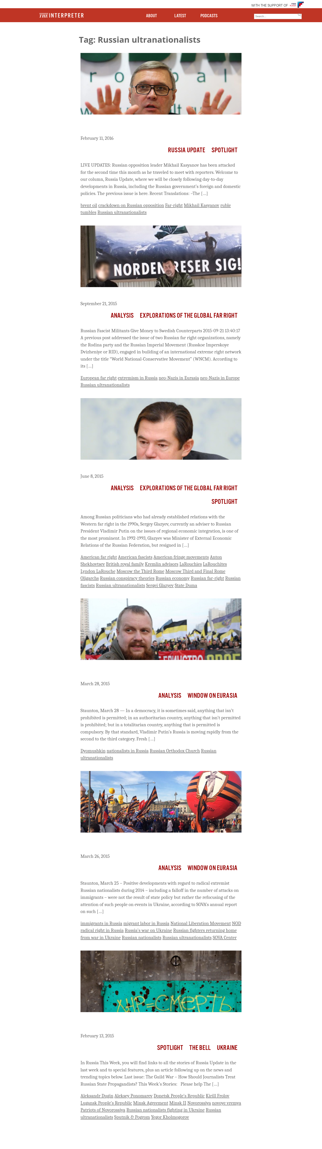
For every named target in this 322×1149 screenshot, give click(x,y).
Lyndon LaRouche (97, 571)
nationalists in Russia (128, 751)
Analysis (122, 316)
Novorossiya (199, 1103)
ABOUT (151, 16)
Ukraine (227, 1048)
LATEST (180, 16)
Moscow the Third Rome (140, 571)
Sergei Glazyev (160, 585)
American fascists (135, 557)
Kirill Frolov (217, 1096)
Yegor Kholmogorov (170, 1117)
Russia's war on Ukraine (148, 930)
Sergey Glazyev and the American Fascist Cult (133, 467)
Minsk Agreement (150, 1103)
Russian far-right (207, 578)
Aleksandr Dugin (96, 1096)
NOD (236, 923)
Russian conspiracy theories (127, 578)
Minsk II (177, 1103)
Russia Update (186, 150)
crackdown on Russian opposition (131, 205)
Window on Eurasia (212, 696)
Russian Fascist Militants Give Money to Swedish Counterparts (153, 294)
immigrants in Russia (101, 923)
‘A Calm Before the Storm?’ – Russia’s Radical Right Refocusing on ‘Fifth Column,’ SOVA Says (160, 844)
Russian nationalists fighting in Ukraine (165, 1110)
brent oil (88, 205)
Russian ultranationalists (121, 212)
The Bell (200, 1048)
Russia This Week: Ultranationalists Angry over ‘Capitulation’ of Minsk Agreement (156, 1023)
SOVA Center (225, 937)
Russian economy (173, 578)
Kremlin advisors (161, 564)
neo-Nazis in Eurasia (179, 378)
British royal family (125, 564)
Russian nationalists (141, 937)
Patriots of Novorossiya (102, 1110)
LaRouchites (215, 564)
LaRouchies (190, 564)
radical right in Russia (102, 930)
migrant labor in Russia (146, 923)
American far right (98, 557)
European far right (98, 378)
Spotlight (224, 150)
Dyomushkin (93, 751)
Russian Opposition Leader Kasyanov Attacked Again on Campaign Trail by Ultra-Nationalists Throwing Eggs (158, 126)
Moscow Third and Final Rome (195, 571)
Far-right (174, 205)
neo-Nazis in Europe (220, 378)
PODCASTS (208, 16)
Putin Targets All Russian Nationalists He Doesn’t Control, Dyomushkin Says (148, 671)
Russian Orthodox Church (175, 751)
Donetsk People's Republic (179, 1096)
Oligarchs (89, 578)
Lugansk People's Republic (106, 1103)
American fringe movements (181, 557)
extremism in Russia (138, 378)
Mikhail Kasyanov (201, 205)
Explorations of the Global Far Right (188, 316)
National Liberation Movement (200, 923)
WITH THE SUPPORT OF (269, 5)
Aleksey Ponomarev (133, 1096)
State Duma (186, 585)
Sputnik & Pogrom (132, 1117)
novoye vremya (226, 1103)
